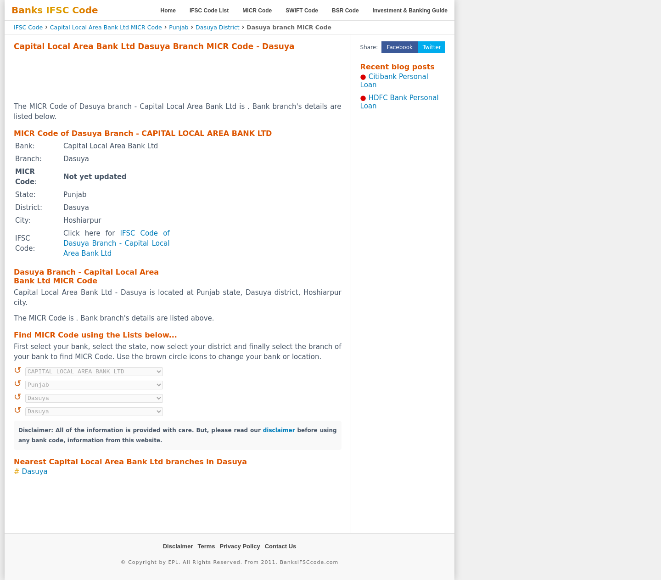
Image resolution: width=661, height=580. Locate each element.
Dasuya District (218, 27)
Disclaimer (178, 546)
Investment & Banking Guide (410, 10)
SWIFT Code (302, 10)
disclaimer (279, 430)
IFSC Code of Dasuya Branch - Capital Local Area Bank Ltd (116, 243)
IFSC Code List (209, 10)
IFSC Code (28, 27)
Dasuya (35, 471)
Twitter (432, 47)
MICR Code (257, 10)
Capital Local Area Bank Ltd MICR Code (106, 27)
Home (168, 10)
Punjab (178, 27)
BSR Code (345, 10)
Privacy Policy (240, 546)
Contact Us (281, 546)
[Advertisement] (178, 76)
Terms (206, 546)
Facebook (400, 47)
